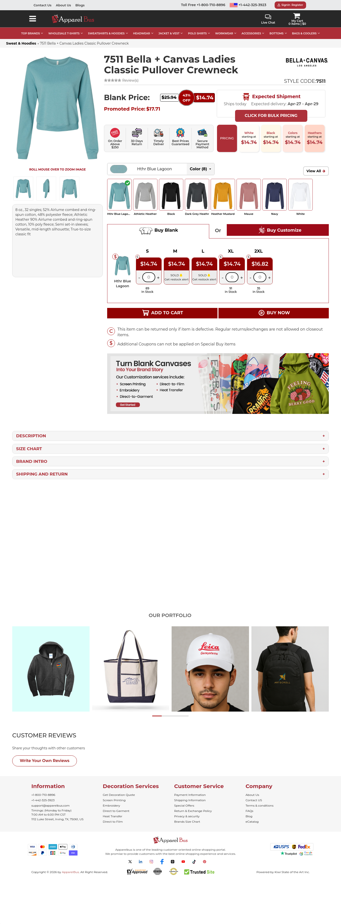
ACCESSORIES (251, 33)
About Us (63, 5)
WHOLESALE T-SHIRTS (64, 33)
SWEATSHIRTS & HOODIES (106, 33)
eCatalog (252, 821)
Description (31, 435)
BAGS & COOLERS (304, 33)
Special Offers (184, 805)
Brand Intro (31, 461)
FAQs (249, 811)
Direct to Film (113, 821)
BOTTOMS (276, 33)
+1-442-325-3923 (248, 5)
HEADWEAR (141, 33)
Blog (249, 816)
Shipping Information (190, 800)
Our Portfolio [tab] (170, 615)
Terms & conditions (259, 805)
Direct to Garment (116, 811)
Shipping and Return (42, 474)
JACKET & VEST (168, 33)
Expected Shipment (271, 97)
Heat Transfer (112, 816)
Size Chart (29, 448)
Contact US (254, 800)
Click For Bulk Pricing (271, 115)
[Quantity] (148, 277)
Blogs (80, 5)
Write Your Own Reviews (44, 760)
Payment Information (190, 795)
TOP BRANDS (30, 33)
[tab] (53, 735)
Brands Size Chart (187, 821)
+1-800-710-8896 (43, 795)
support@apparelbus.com (50, 805)
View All (314, 171)
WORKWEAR (224, 33)
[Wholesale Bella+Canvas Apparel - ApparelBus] (306, 63)
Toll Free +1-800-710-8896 (203, 5)
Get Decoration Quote (119, 795)
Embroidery (111, 805)
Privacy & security (187, 816)
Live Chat (268, 19)
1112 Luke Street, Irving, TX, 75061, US (57, 819)
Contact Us (43, 5)
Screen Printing (114, 800)
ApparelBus (70, 872)
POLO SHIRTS (197, 33)
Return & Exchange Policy (193, 811)
